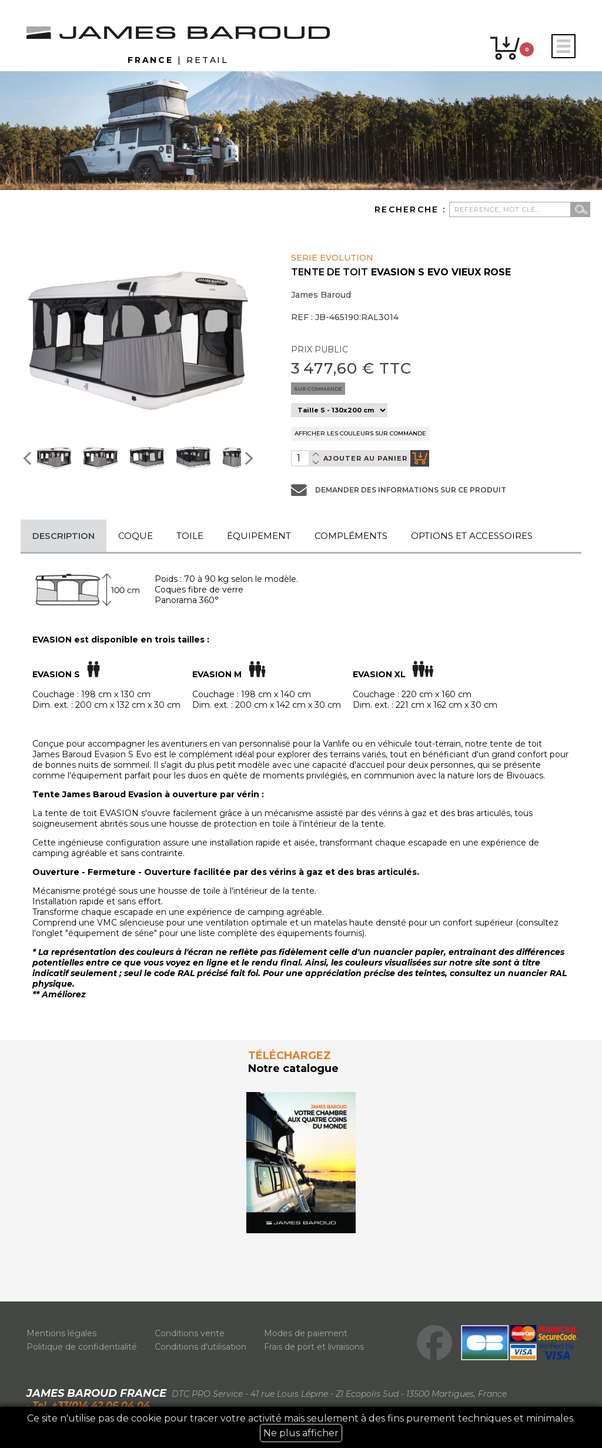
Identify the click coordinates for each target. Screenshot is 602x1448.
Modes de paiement (305, 1333)
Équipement (259, 535)
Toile (189, 535)
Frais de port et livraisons (314, 1347)
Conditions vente (190, 1333)
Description (63, 535)
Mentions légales (61, 1333)
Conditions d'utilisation (200, 1347)
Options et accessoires (472, 535)
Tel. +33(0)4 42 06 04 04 (89, 1405)
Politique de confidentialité (81, 1347)
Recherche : (411, 209)
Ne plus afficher (301, 1433)
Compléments (351, 535)
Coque (135, 535)
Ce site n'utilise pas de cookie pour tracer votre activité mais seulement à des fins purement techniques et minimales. (301, 1427)
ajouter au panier (376, 458)
